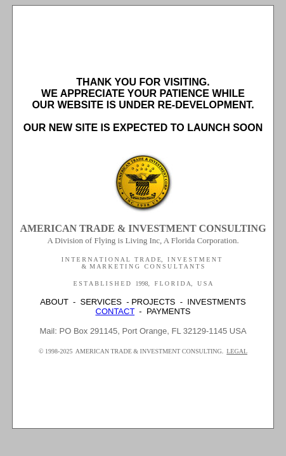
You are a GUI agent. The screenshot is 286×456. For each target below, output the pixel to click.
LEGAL (236, 351)
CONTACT (115, 311)
